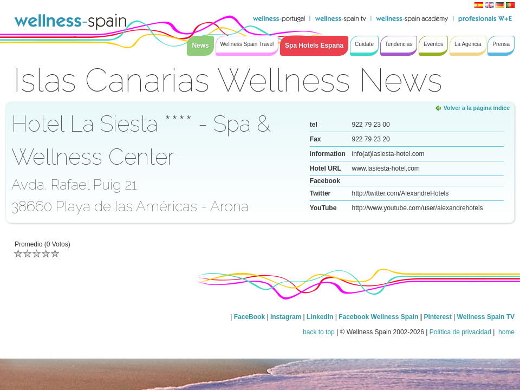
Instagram (285, 317)
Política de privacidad (460, 332)
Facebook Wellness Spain (378, 317)
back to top (319, 332)
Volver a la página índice (477, 108)
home (506, 332)
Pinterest (438, 317)
